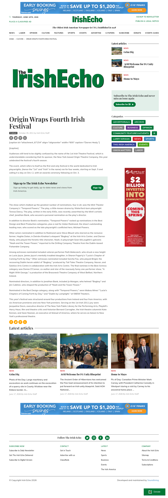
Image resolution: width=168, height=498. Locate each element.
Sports (71, 33)
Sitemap (145, 455)
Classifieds (64, 460)
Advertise (96, 33)
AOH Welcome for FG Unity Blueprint (138, 65)
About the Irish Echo (150, 450)
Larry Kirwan (121, 139)
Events (83, 33)
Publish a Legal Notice (147, 21)
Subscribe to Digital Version (20, 460)
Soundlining (153, 480)
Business (132, 127)
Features (59, 33)
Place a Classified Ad (20, 22)
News (12, 33)
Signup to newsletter (147, 17)
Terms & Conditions (150, 460)
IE (154, 133)
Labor (22, 33)
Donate (137, 33)
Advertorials (121, 122)
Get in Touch (65, 450)
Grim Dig (129, 52)
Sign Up (97, 187)
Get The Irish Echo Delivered (21, 455)
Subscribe (124, 33)
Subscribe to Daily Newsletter (21, 450)
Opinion (33, 33)
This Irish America (124, 144)
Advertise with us (67, 455)
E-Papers (110, 33)
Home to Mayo (131, 78)
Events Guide (152, 33)
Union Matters (122, 150)
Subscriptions (147, 465)
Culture (46, 33)
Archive (139, 122)
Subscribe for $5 (125, 104)
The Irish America (108, 469)
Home (11, 39)
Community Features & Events (131, 133)
